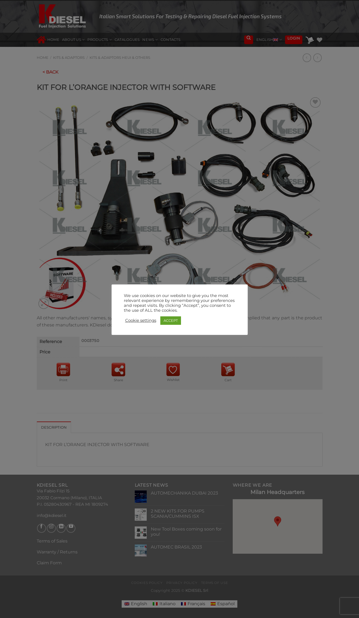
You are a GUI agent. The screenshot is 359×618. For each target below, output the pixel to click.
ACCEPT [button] (171, 320)
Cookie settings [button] (140, 320)
